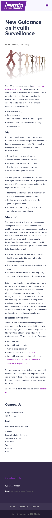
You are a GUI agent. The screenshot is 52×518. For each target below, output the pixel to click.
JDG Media (35, 514)
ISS (9, 45)
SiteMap (35, 507)
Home (12, 507)
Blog (27, 45)
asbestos (31, 352)
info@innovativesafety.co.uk (22, 491)
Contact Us (23, 507)
